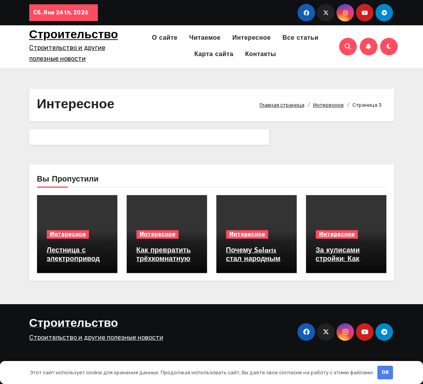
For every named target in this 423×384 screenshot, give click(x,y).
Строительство (73, 35)
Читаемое (205, 38)
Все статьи (301, 38)
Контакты (260, 54)
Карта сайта (214, 54)
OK (385, 372)
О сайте (165, 38)
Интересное (251, 38)
